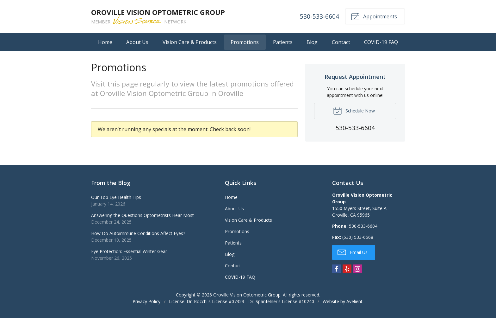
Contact (341, 42)
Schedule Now (354, 110)
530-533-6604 (319, 16)
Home (105, 42)
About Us (137, 42)
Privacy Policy (146, 301)
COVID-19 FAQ (381, 42)
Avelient (354, 301)
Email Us (353, 251)
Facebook (336, 268)
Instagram (357, 268)
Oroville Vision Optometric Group (247, 295)
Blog (312, 42)
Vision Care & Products (190, 42)
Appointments (374, 16)
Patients (283, 42)
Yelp (347, 268)
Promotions (245, 42)
